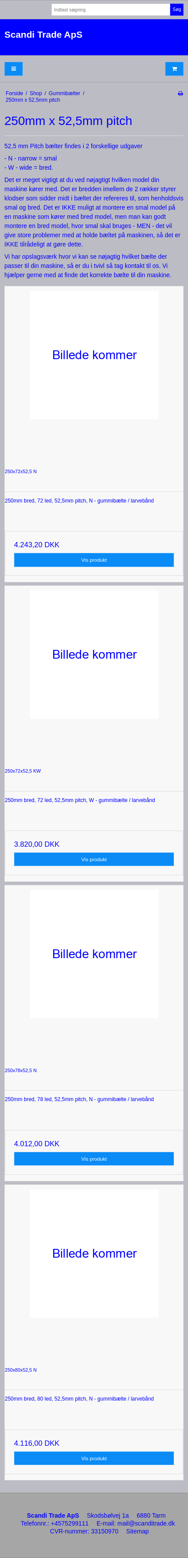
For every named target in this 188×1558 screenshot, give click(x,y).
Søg (177, 9)
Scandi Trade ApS (43, 34)
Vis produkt (94, 560)
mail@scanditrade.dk (146, 1523)
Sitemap (137, 1531)
